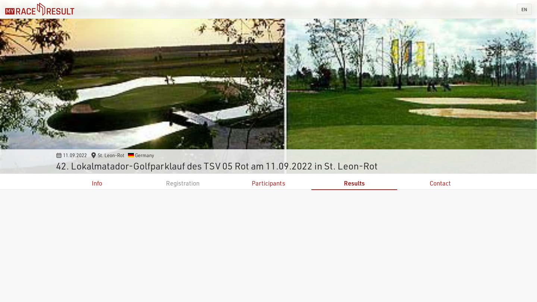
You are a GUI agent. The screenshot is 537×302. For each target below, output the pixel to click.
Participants (268, 183)
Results (354, 183)
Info (97, 183)
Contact (440, 183)
